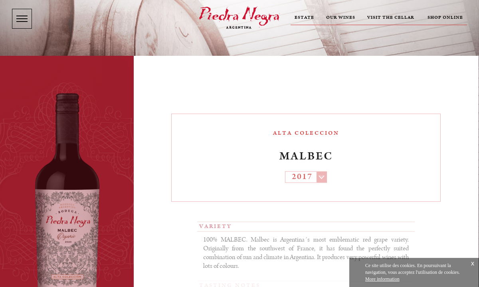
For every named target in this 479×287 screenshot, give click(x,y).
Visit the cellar (390, 17)
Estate (304, 17)
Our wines (340, 17)
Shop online (445, 17)
